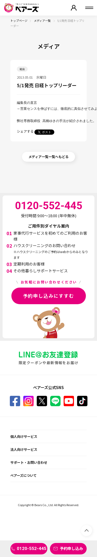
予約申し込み (71, 548)
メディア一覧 (42, 20)
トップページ (18, 20)
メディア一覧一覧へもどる (48, 156)
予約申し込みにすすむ (48, 295)
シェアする (25, 131)
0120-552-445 (31, 548)
